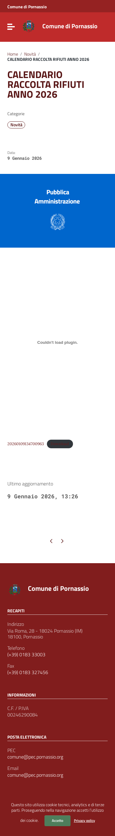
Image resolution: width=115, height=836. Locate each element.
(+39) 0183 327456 (27, 672)
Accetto (57, 820)
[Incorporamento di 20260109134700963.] (57, 342)
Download (60, 443)
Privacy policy (84, 820)
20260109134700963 (25, 443)
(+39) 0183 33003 (26, 654)
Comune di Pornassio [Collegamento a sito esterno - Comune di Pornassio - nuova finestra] (27, 7)
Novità (30, 54)
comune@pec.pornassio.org (35, 757)
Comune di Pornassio (70, 26)
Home (12, 54)
